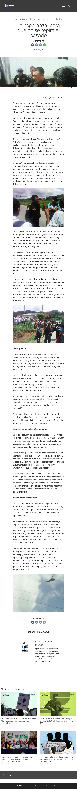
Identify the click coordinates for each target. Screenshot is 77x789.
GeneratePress (54, 786)
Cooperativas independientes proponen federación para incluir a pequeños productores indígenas (18, 759)
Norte (49, 19)
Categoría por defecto (25, 19)
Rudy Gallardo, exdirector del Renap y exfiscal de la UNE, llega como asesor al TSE (56, 721)
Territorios (57, 19)
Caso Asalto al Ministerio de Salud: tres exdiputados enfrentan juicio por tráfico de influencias (56, 759)
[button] (63, 6)
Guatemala (41, 19)
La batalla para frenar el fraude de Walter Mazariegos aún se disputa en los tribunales (18, 721)
